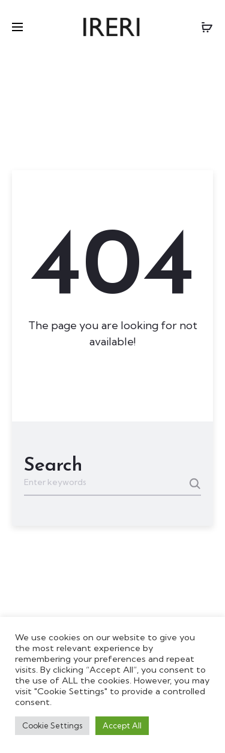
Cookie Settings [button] (52, 725)
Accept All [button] (122, 725)
